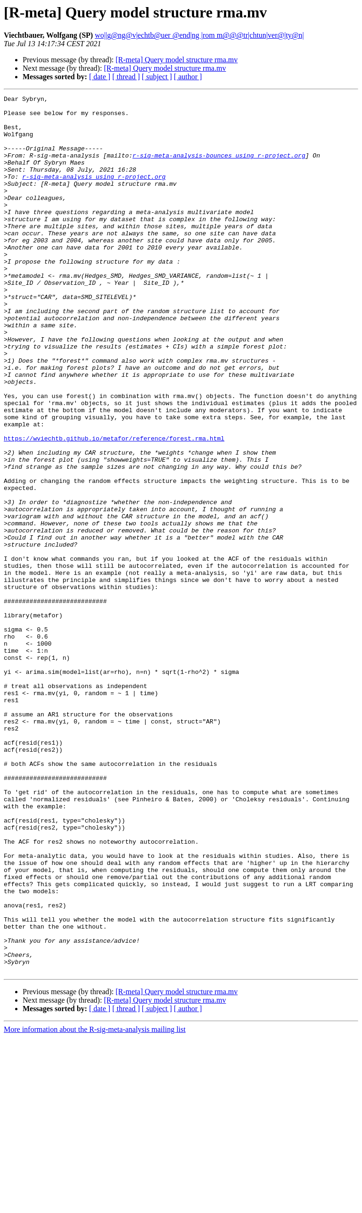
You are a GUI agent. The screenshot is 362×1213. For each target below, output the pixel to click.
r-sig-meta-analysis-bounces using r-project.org (218, 168)
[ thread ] (126, 77)
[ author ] (188, 77)
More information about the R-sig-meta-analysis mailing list (95, 1205)
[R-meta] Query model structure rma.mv (176, 60)
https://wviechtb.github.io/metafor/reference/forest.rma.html (114, 507)
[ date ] (99, 77)
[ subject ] (157, 77)
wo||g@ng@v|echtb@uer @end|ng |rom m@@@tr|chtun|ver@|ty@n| (199, 35)
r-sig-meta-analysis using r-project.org (93, 193)
